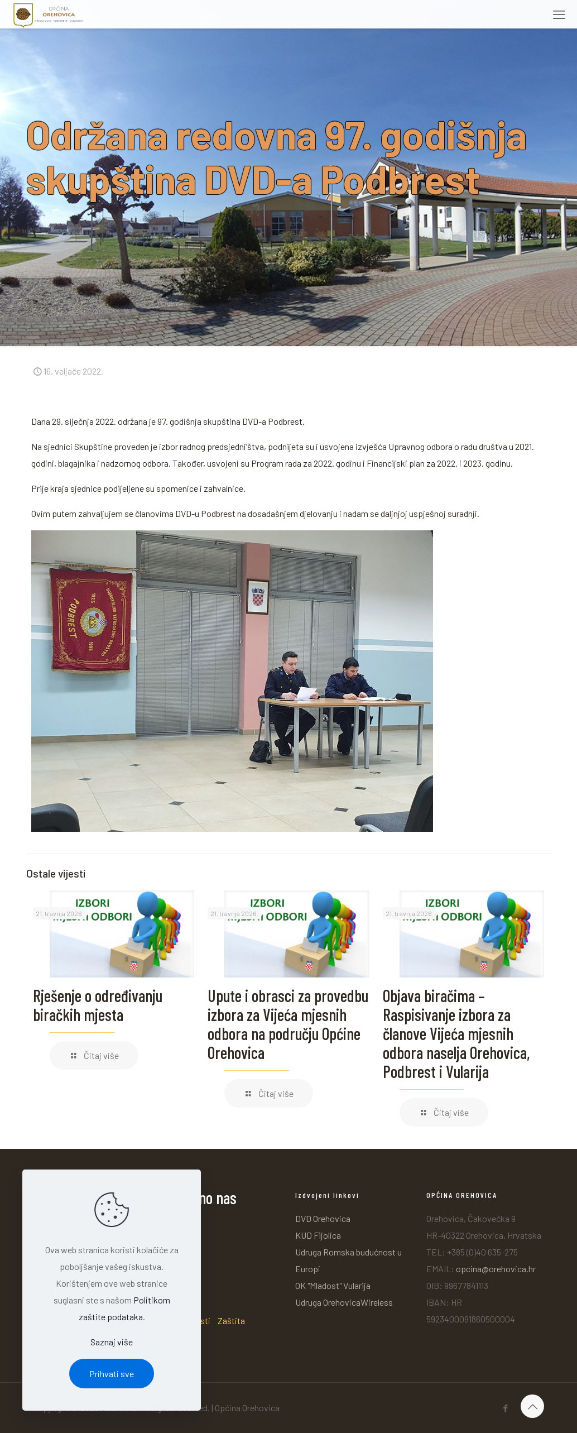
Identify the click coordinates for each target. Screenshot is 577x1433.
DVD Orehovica (322, 1218)
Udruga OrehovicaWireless (344, 1302)
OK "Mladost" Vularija (333, 1285)
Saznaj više (111, 1341)
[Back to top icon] (532, 1406)
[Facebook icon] (505, 1408)
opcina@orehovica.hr (496, 1268)
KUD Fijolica (318, 1235)
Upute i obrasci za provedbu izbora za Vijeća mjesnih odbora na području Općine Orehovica (288, 1023)
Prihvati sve (111, 1373)
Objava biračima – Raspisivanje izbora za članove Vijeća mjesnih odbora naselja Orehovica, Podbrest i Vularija (456, 1033)
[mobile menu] (559, 13)
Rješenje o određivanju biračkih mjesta (97, 1004)
